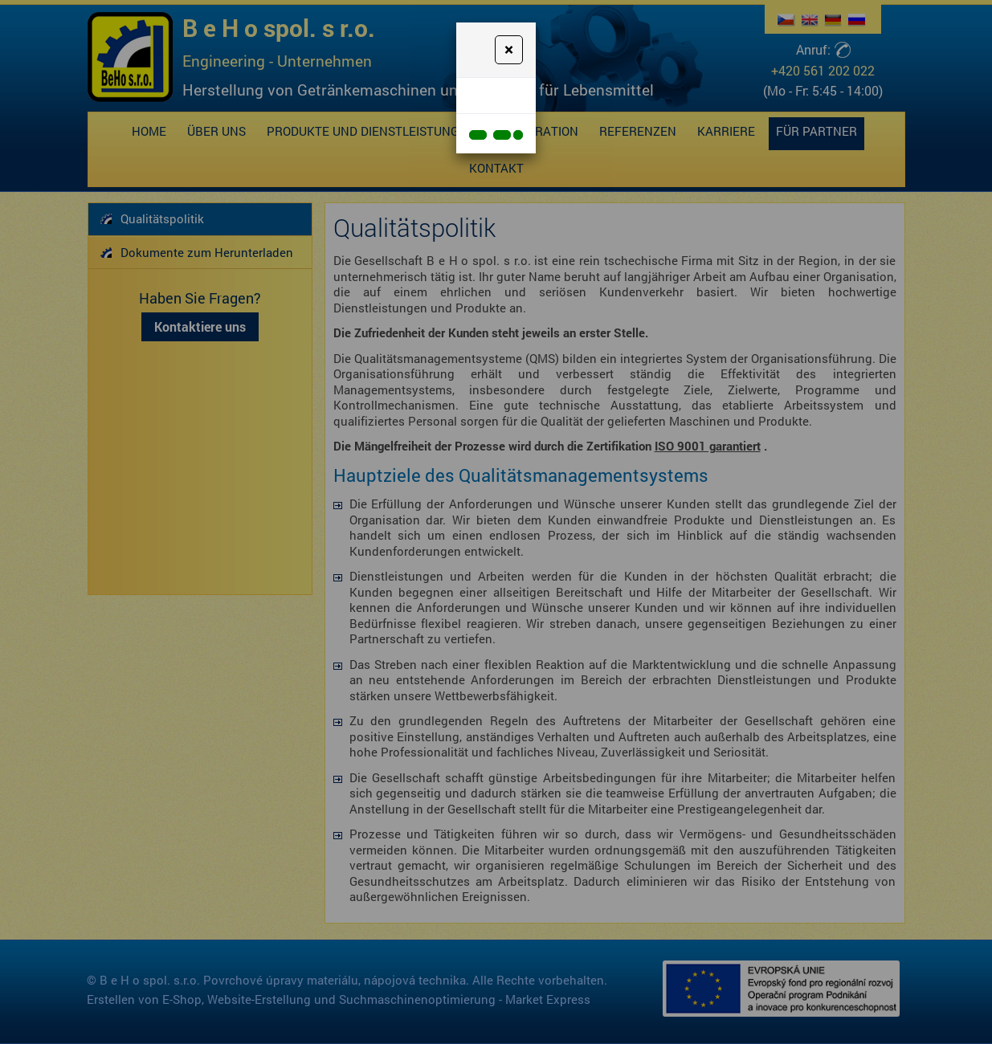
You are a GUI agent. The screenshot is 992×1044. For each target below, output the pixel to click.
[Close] (509, 49)
